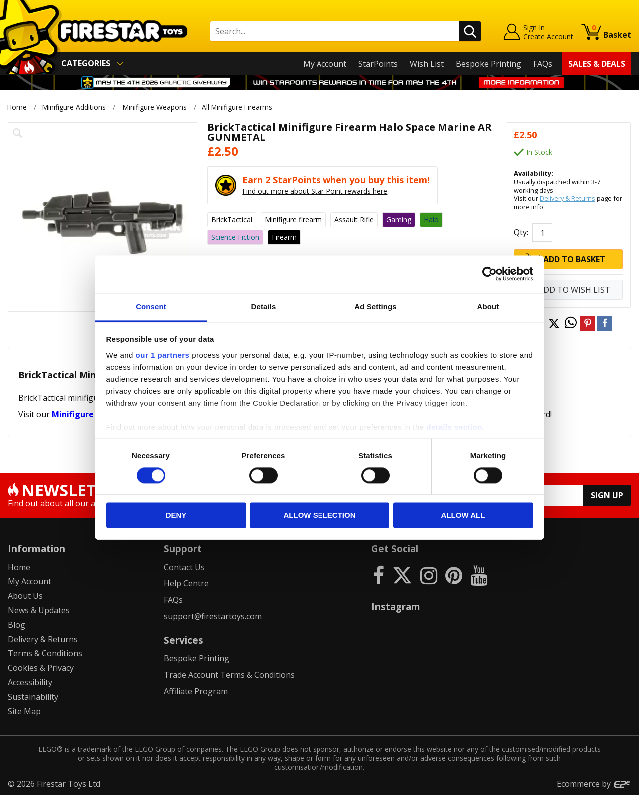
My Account (324, 63)
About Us (25, 595)
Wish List (427, 63)
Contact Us (184, 567)
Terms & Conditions (45, 653)
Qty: (521, 232)
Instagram (395, 606)
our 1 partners (163, 355)
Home (17, 107)
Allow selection (320, 515)
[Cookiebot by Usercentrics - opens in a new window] (489, 273)
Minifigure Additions (74, 107)
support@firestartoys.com (213, 616)
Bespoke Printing (488, 63)
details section (454, 427)
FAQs (542, 63)
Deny (176, 515)
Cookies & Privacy (41, 667)
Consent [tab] (151, 306)
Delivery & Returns (567, 198)
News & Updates (39, 610)
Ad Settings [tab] (375, 306)
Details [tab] (263, 306)
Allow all (463, 515)
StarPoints (378, 63)
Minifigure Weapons (154, 107)
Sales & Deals (596, 63)
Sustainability (33, 696)
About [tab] (488, 306)
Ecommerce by (594, 783)
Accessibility (30, 682)
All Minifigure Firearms (240, 107)
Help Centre (186, 583)
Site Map (24, 711)
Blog (16, 624)
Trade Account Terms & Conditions (229, 674)
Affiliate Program (196, 691)
